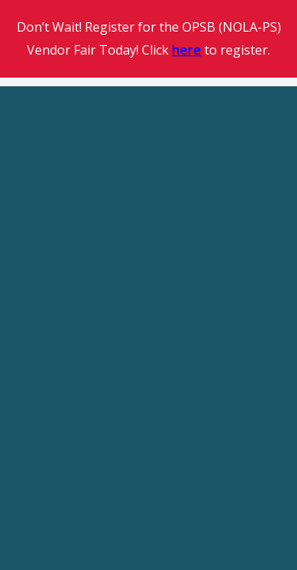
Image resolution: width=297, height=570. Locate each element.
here (186, 50)
